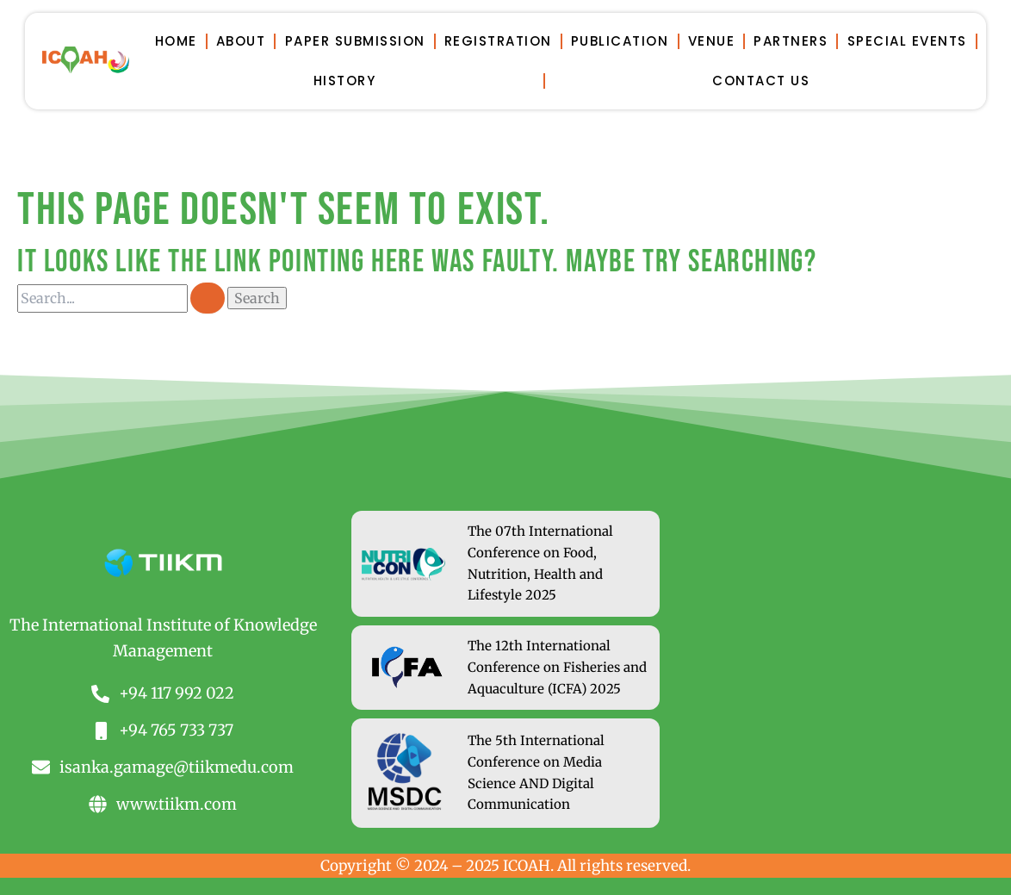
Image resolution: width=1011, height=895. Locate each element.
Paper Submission (355, 41)
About (241, 41)
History (344, 80)
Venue (711, 41)
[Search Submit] (207, 298)
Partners (791, 41)
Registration (498, 41)
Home (176, 41)
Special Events (907, 41)
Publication (620, 41)
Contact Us (760, 80)
